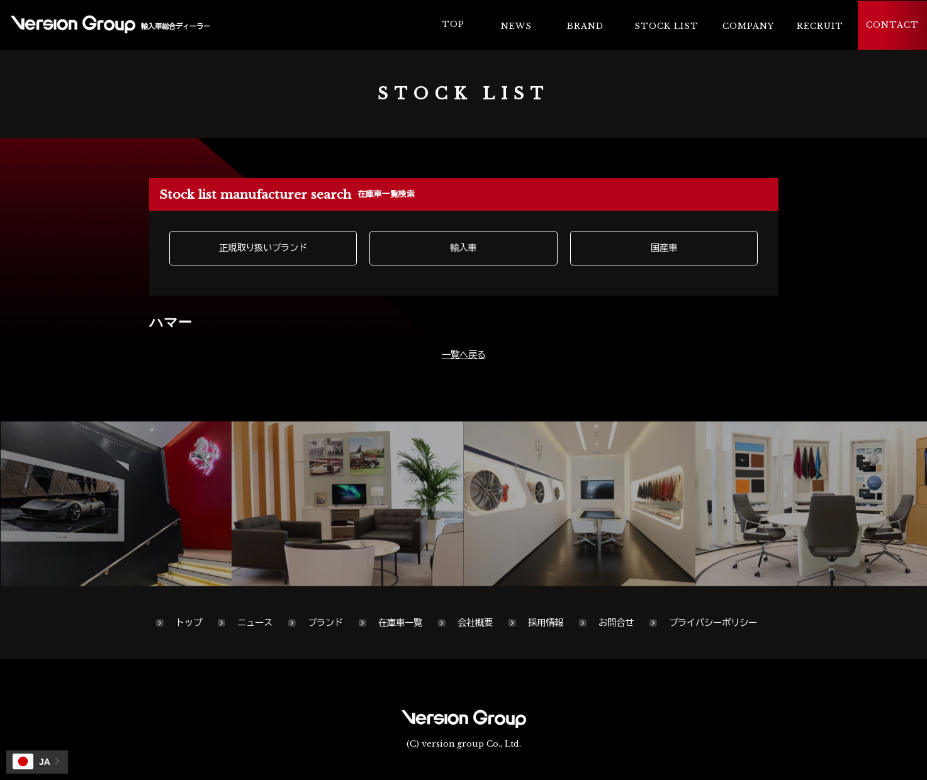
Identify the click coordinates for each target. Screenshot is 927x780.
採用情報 (545, 622)
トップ (189, 622)
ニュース (254, 622)
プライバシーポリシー (713, 622)
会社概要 (475, 622)
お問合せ (616, 622)
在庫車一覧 (400, 622)
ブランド (325, 622)
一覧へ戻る (464, 353)
